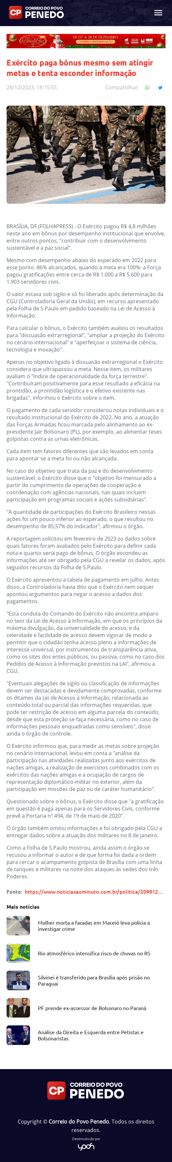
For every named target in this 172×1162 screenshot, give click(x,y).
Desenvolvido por (86, 1143)
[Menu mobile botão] (158, 13)
